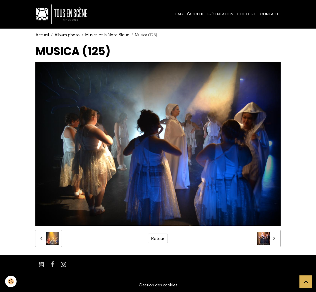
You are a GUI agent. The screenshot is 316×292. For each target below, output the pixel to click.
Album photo (67, 34)
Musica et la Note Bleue (107, 34)
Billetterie (246, 14)
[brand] (62, 14)
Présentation (220, 14)
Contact (269, 14)
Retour (157, 238)
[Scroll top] (305, 281)
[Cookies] (11, 281)
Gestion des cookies (158, 284)
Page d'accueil (189, 14)
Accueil (42, 34)
